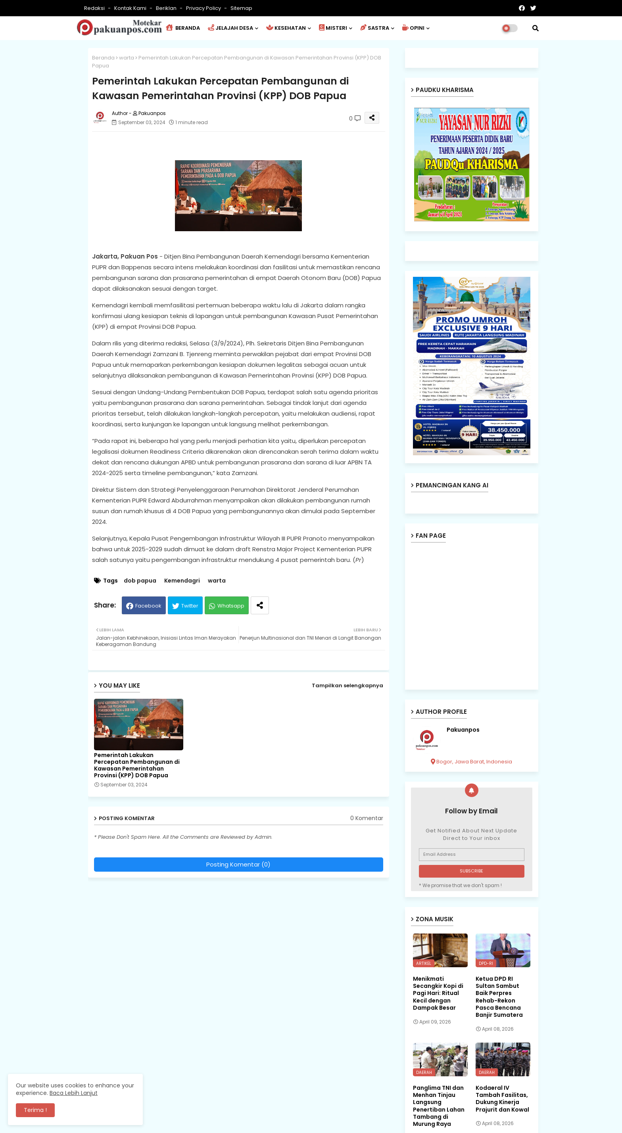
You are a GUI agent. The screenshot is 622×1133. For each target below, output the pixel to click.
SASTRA (374, 28)
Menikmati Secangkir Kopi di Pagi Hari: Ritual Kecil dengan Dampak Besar (438, 993)
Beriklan (167, 8)
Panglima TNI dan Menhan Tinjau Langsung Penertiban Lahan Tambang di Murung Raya (439, 1105)
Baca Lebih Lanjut (74, 1093)
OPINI (413, 28)
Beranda (103, 57)
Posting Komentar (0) (238, 864)
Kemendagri (182, 581)
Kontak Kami (131, 8)
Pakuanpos (463, 730)
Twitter (189, 606)
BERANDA (183, 28)
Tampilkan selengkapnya (347, 685)
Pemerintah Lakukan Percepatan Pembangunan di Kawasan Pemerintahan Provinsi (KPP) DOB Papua (137, 765)
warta (126, 57)
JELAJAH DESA (230, 28)
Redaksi (95, 8)
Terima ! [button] (35, 1110)
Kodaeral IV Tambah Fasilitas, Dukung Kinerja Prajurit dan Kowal (502, 1098)
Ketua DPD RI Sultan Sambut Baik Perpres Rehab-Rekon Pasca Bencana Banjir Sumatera (499, 996)
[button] (535, 28)
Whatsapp (230, 606)
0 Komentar (366, 818)
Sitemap (241, 8)
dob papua (140, 581)
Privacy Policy (204, 8)
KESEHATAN (286, 28)
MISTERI (333, 28)
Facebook (148, 606)
